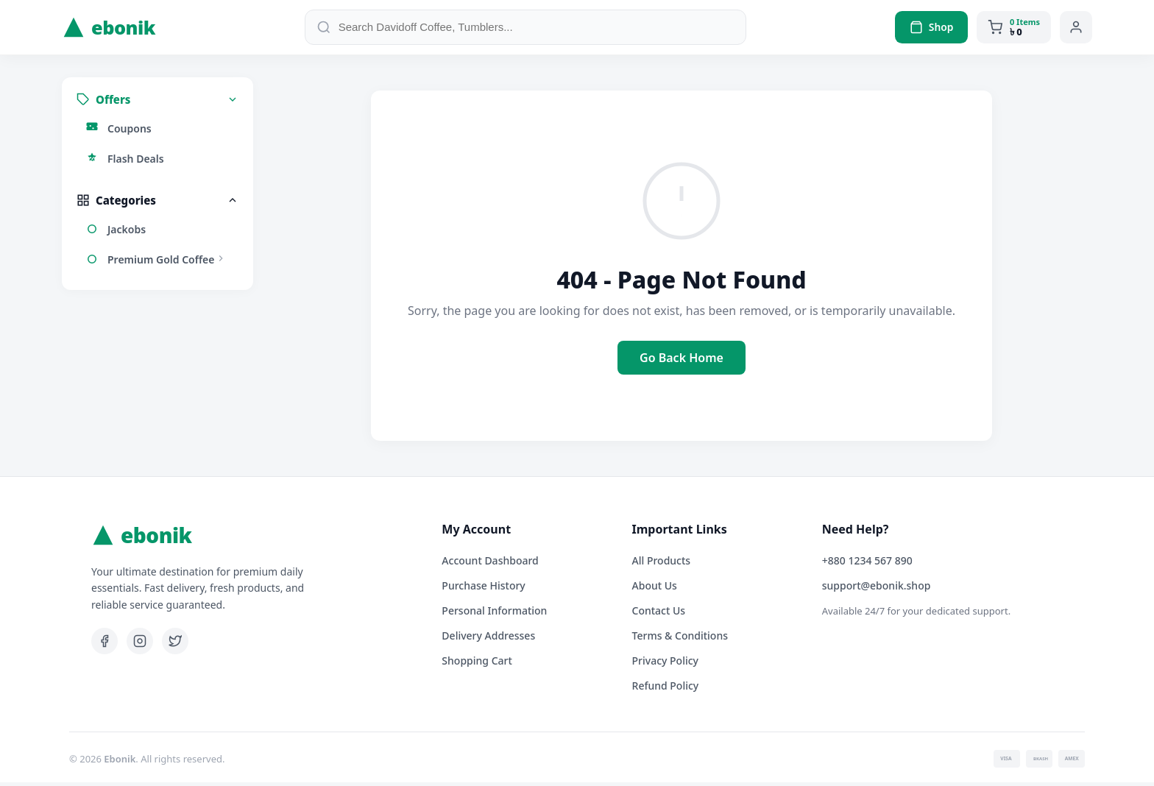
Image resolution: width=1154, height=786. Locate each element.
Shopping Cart (476, 664)
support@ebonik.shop (876, 589)
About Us (654, 589)
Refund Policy (665, 689)
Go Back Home (681, 361)
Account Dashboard (490, 564)
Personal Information (494, 614)
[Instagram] (140, 644)
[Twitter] (175, 644)
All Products (661, 564)
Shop (931, 29)
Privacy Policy (665, 664)
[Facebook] (104, 644)
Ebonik (119, 762)
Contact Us (659, 614)
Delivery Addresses (488, 639)
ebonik (109, 29)
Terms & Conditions (680, 639)
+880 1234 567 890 (867, 564)
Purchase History (483, 589)
